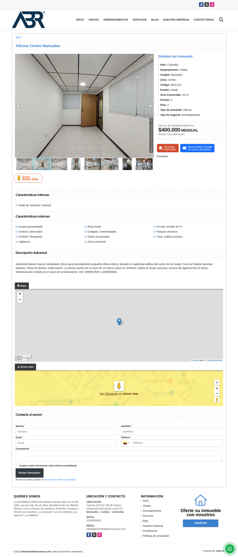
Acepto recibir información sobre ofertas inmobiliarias (48, 465)
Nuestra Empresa (176, 19)
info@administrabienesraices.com (106, 528)
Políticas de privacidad (156, 535)
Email (19, 437)
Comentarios (22, 448)
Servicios (140, 19)
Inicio (80, 19)
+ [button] (20, 294)
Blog (155, 19)
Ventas (94, 19)
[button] (150, 57)
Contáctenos (204, 19)
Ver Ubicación (109, 393)
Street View (29, 178)
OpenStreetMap (215, 360)
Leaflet (195, 360)
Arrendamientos (115, 19)
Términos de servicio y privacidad (59, 479)
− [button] (20, 300)
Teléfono (126, 437)
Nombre (20, 425)
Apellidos (126, 425)
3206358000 (93, 520)
